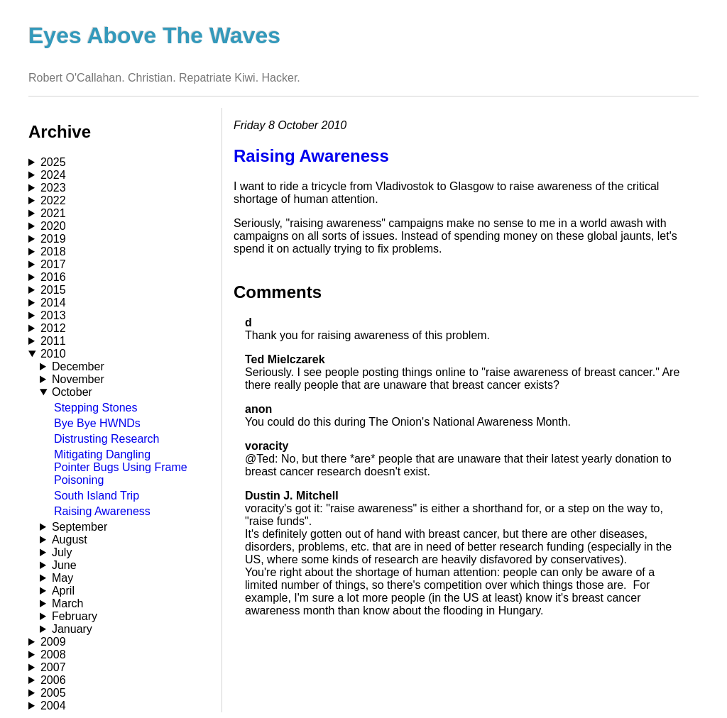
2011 (53, 341)
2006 (53, 680)
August (69, 540)
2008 (53, 654)
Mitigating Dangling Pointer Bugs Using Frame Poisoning (120, 467)
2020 (53, 226)
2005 (53, 693)
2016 (53, 277)
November (78, 379)
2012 (53, 328)
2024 (53, 175)
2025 (53, 162)
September (79, 527)
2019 (53, 239)
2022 (53, 200)
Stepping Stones (95, 408)
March (67, 603)
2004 (53, 706)
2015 (53, 290)
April (63, 591)
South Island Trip (96, 496)
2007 (53, 667)
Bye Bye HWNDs (97, 423)
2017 (53, 264)
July (62, 552)
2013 (53, 315)
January (72, 629)
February (74, 616)
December (78, 366)
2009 (53, 642)
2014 (53, 303)
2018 (53, 251)
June (64, 565)
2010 (53, 354)
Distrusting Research (107, 439)
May (62, 578)
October (72, 392)
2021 (53, 213)
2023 (53, 188)
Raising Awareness (102, 511)
